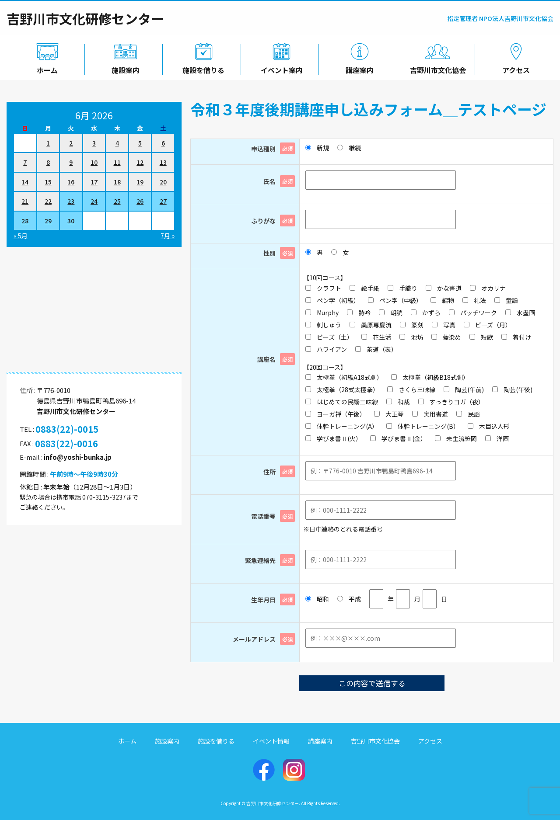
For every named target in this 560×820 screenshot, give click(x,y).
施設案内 (124, 68)
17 (94, 181)
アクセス (514, 68)
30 (70, 220)
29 (48, 220)
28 (24, 220)
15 (48, 181)
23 (70, 201)
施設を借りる (202, 68)
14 (24, 181)
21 (24, 201)
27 (163, 201)
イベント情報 (271, 741)
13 (163, 162)
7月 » (168, 235)
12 (140, 162)
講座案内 (358, 68)
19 (140, 181)
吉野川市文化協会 (436, 68)
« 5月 (21, 235)
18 (117, 181)
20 (163, 181)
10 (94, 162)
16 (70, 181)
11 (117, 162)
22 (48, 201)
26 (140, 201)
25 (117, 201)
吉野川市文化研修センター (85, 18)
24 (94, 201)
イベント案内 (280, 68)
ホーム (45, 68)
